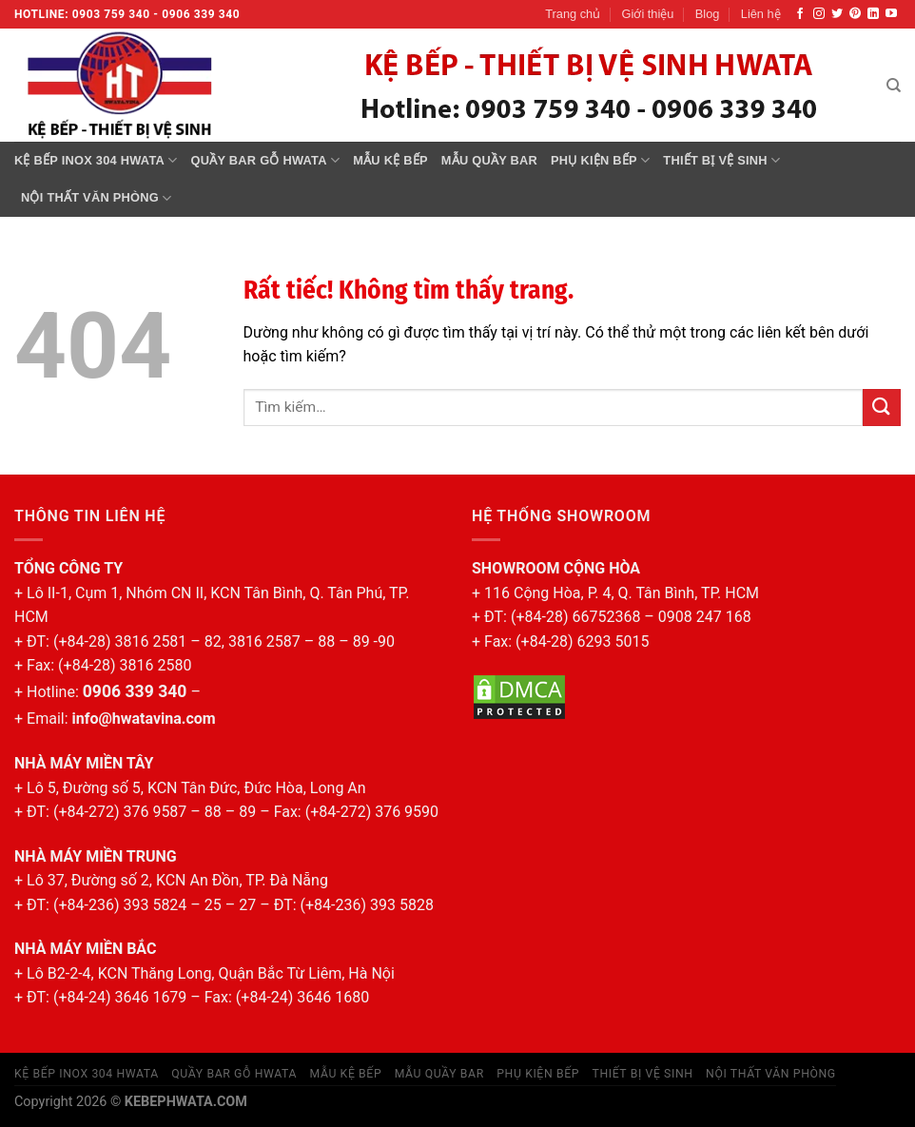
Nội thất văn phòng (96, 198)
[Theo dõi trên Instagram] (819, 14)
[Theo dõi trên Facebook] (800, 14)
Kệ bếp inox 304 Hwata (96, 160)
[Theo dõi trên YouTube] (891, 14)
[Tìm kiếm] (893, 86)
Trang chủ (572, 14)
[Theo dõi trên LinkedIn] (873, 14)
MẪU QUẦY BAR (489, 160)
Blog (707, 14)
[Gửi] (882, 407)
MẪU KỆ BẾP (390, 160)
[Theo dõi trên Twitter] (837, 14)
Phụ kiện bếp (600, 160)
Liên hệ (761, 14)
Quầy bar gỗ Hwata (266, 160)
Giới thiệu (648, 14)
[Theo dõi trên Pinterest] (855, 14)
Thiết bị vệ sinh (721, 160)
